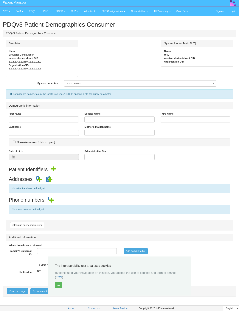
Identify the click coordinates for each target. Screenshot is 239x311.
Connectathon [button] (140, 11)
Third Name (167, 113)
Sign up (220, 11)
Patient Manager (14, 2)
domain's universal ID (21, 253)
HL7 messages (162, 11)
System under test (47, 83)
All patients (90, 11)
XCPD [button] (61, 11)
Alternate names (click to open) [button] (34, 142)
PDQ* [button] (33, 11)
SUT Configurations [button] (113, 11)
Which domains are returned (25, 245)
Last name (15, 126)
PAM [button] (19, 11)
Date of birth (16, 151)
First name (15, 113)
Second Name (92, 113)
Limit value (25, 272)
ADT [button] (6, 11)
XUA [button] (75, 11)
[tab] (119, 142)
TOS (59, 277)
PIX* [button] (47, 11)
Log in (233, 11)
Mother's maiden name (97, 126)
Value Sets (182, 11)
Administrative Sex (95, 151)
